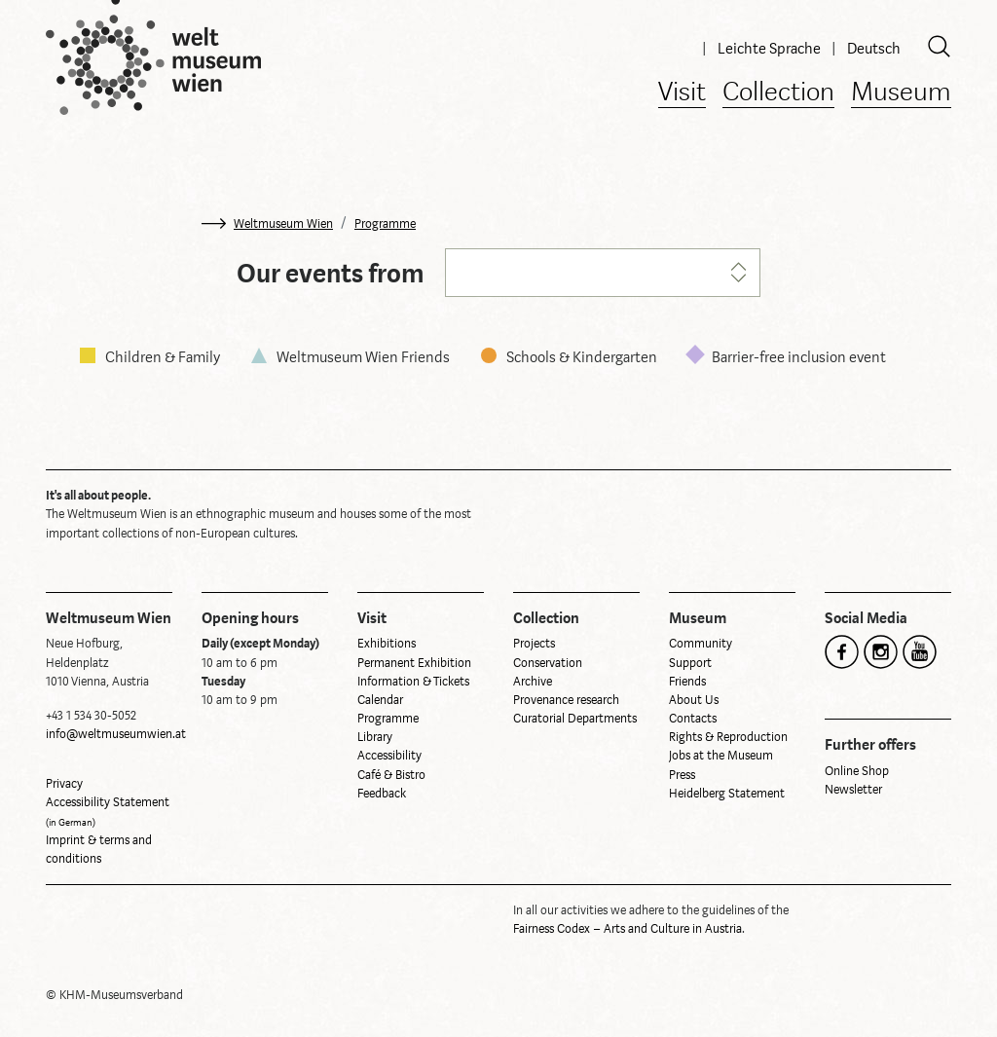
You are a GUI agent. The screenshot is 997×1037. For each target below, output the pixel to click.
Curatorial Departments (575, 718)
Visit (682, 93)
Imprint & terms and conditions (99, 850)
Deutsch (874, 48)
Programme (385, 224)
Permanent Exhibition (414, 663)
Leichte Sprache (771, 48)
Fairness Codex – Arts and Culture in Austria (627, 929)
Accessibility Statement (107, 811)
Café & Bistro (391, 775)
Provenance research (566, 700)
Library (374, 737)
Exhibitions (386, 643)
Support (690, 663)
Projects (534, 643)
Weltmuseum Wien (283, 224)
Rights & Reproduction (728, 737)
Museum (901, 93)
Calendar (380, 700)
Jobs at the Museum (721, 755)
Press (682, 775)
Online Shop (857, 771)
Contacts (693, 718)
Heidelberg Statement (727, 793)
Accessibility (389, 755)
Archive (532, 681)
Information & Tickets (413, 681)
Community (700, 643)
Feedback (381, 793)
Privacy (64, 784)
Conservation (547, 663)
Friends (687, 681)
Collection (778, 93)
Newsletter (853, 789)
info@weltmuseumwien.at (116, 734)
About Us (694, 700)
